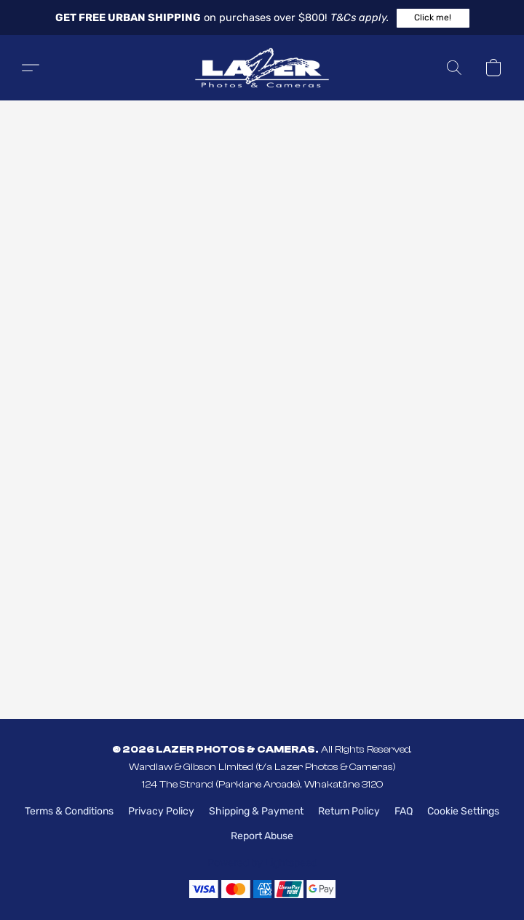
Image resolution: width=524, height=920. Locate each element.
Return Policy (349, 811)
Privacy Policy (161, 811)
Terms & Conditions (69, 811)
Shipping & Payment (256, 811)
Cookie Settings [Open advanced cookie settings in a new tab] (463, 811)
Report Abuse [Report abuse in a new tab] (262, 836)
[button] (433, 18)
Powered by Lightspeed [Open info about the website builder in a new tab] (262, 863)
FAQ (403, 811)
